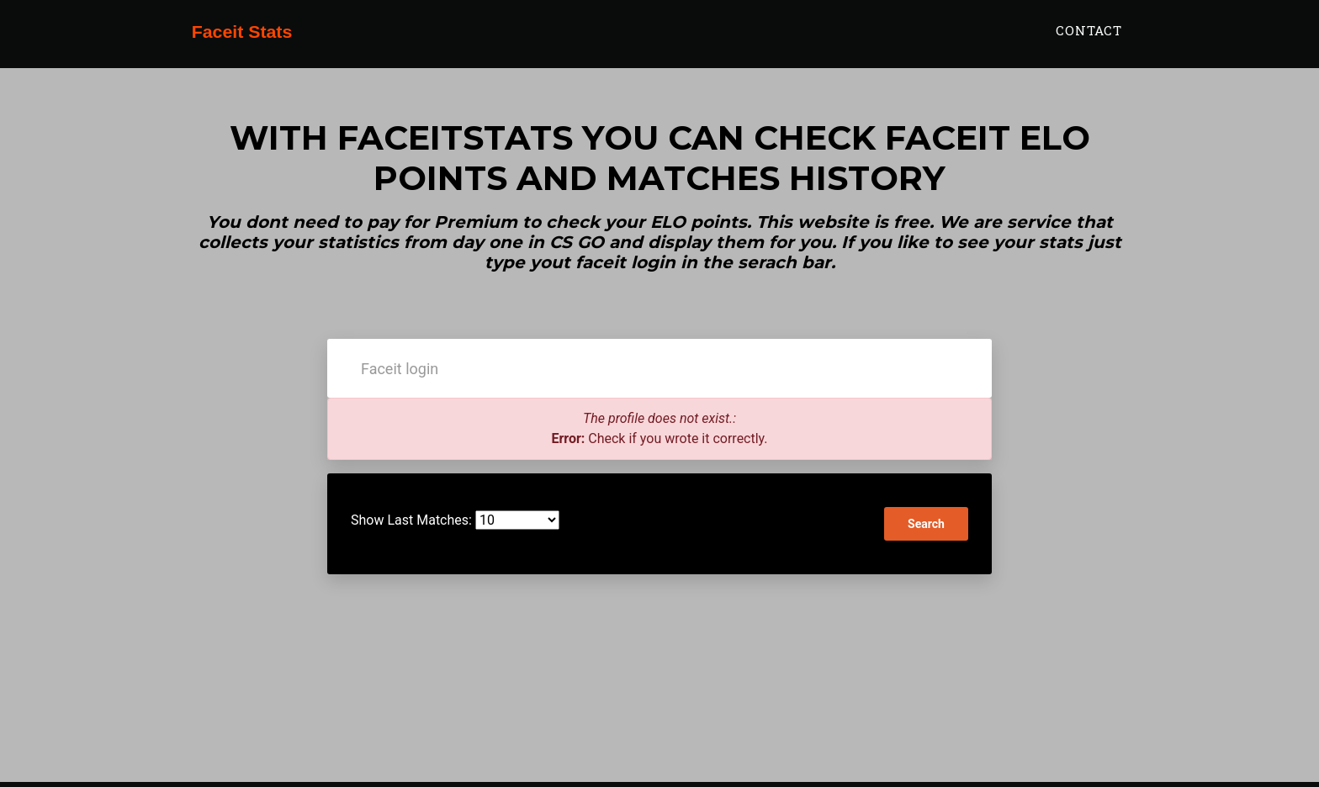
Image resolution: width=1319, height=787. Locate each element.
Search (926, 524)
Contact (1089, 39)
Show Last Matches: (411, 520)
